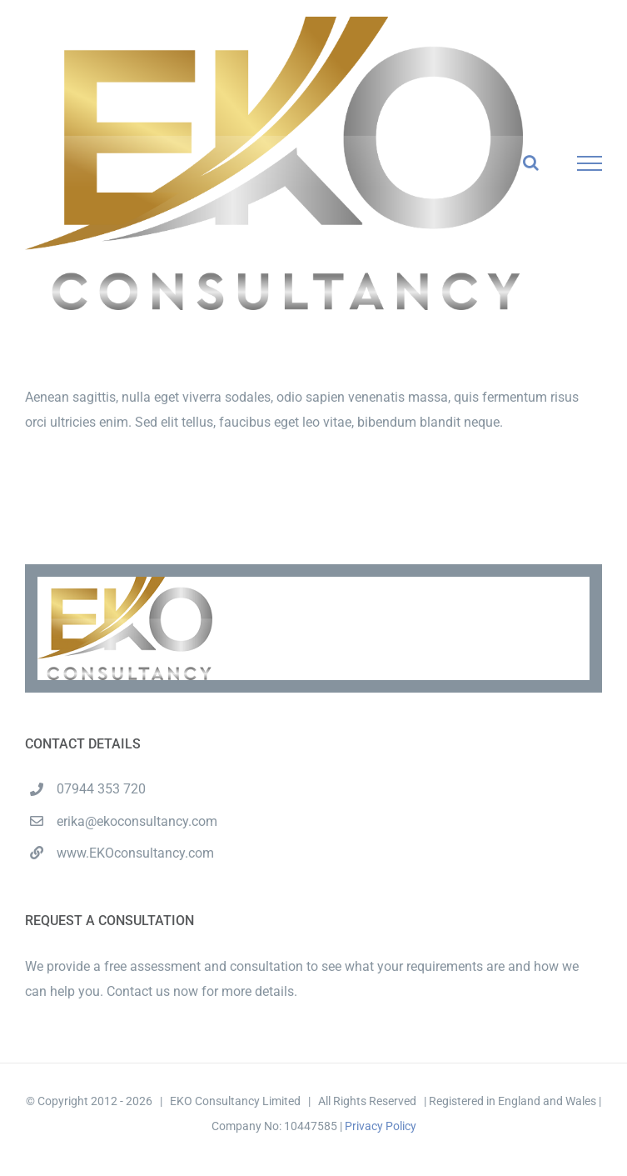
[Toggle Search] (531, 162)
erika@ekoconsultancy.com (137, 821)
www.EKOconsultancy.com (135, 853)
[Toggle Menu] (589, 163)
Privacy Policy (380, 1126)
